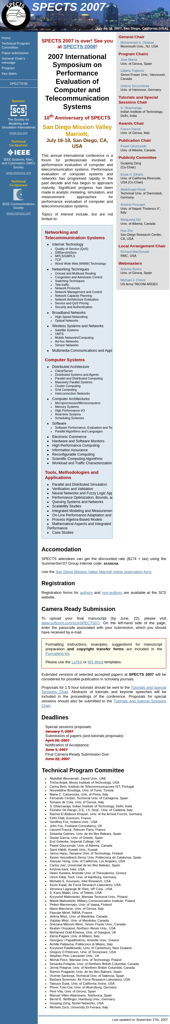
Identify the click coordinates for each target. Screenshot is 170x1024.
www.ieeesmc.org (18, 172)
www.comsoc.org (18, 213)
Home (6, 38)
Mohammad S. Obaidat (137, 42)
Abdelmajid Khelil (132, 189)
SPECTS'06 (19, 83)
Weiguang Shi (130, 219)
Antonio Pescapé (132, 204)
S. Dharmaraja (130, 108)
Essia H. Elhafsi (131, 174)
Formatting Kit (57, 653)
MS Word (95, 662)
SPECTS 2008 (79, 46)
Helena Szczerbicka (134, 86)
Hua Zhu (126, 230)
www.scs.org (19, 133)
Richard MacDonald (134, 251)
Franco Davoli (130, 129)
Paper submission (15, 53)
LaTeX (77, 662)
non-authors (112, 592)
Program (8, 68)
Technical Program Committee (16, 45)
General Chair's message (13, 60)
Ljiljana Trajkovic (132, 70)
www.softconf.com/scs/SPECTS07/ (70, 623)
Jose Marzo (128, 59)
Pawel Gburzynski (133, 146)
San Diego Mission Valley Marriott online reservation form (103, 572)
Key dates (9, 73)
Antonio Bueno (131, 269)
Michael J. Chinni (132, 280)
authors (86, 592)
